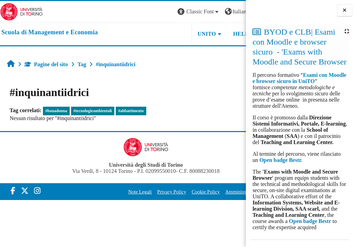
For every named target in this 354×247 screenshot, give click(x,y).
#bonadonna (56, 110)
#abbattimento (131, 110)
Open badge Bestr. (280, 160)
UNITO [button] (161, 34)
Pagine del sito (46, 64)
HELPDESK (202, 34)
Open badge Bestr (310, 221)
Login (233, 11)
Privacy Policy (152, 192)
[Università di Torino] (21, 11)
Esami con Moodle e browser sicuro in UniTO (299, 78)
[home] (49, 32)
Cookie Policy (187, 192)
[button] (152, 12)
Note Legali (121, 192)
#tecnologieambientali (92, 110)
